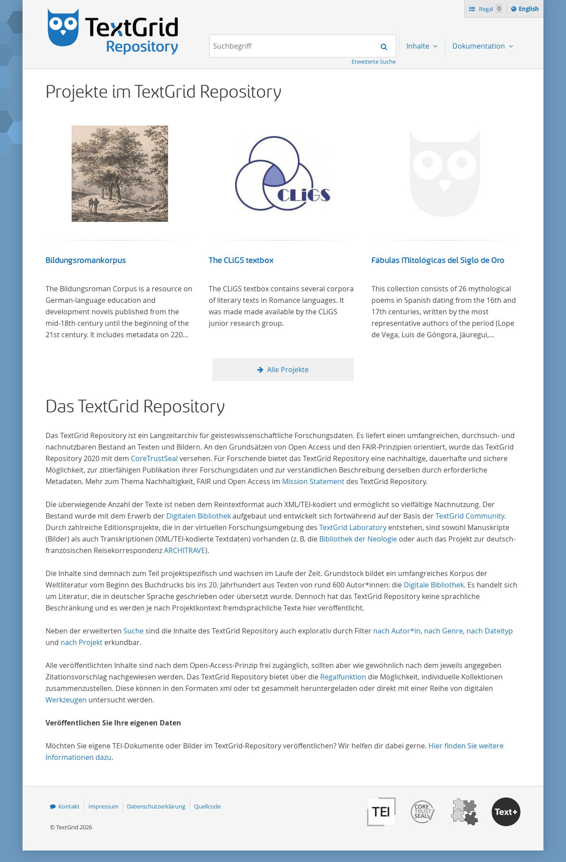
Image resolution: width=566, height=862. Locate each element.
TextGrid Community (470, 516)
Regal (490, 8)
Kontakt (69, 806)
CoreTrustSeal (154, 458)
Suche (133, 631)
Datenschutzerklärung (156, 806)
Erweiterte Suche (374, 61)
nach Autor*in (397, 631)
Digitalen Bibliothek (198, 516)
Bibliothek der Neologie (358, 539)
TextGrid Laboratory (352, 527)
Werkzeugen (66, 700)
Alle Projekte (288, 369)
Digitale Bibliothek (434, 585)
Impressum (103, 806)
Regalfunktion (343, 677)
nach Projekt (82, 642)
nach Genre (443, 631)
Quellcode (207, 806)
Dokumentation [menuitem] (479, 46)
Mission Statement (313, 481)
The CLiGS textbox (241, 260)
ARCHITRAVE (184, 550)
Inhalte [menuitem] (418, 46)
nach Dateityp (490, 631)
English (530, 10)
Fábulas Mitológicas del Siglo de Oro (438, 260)
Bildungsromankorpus (86, 260)
